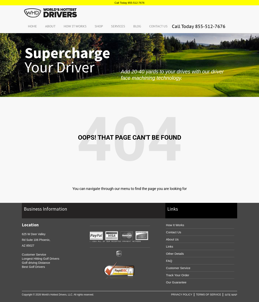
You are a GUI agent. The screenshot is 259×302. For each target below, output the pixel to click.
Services (118, 26)
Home (32, 26)
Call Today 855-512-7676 (129, 2)
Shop (99, 26)
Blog (137, 26)
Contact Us (158, 26)
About (50, 26)
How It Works (75, 26)
